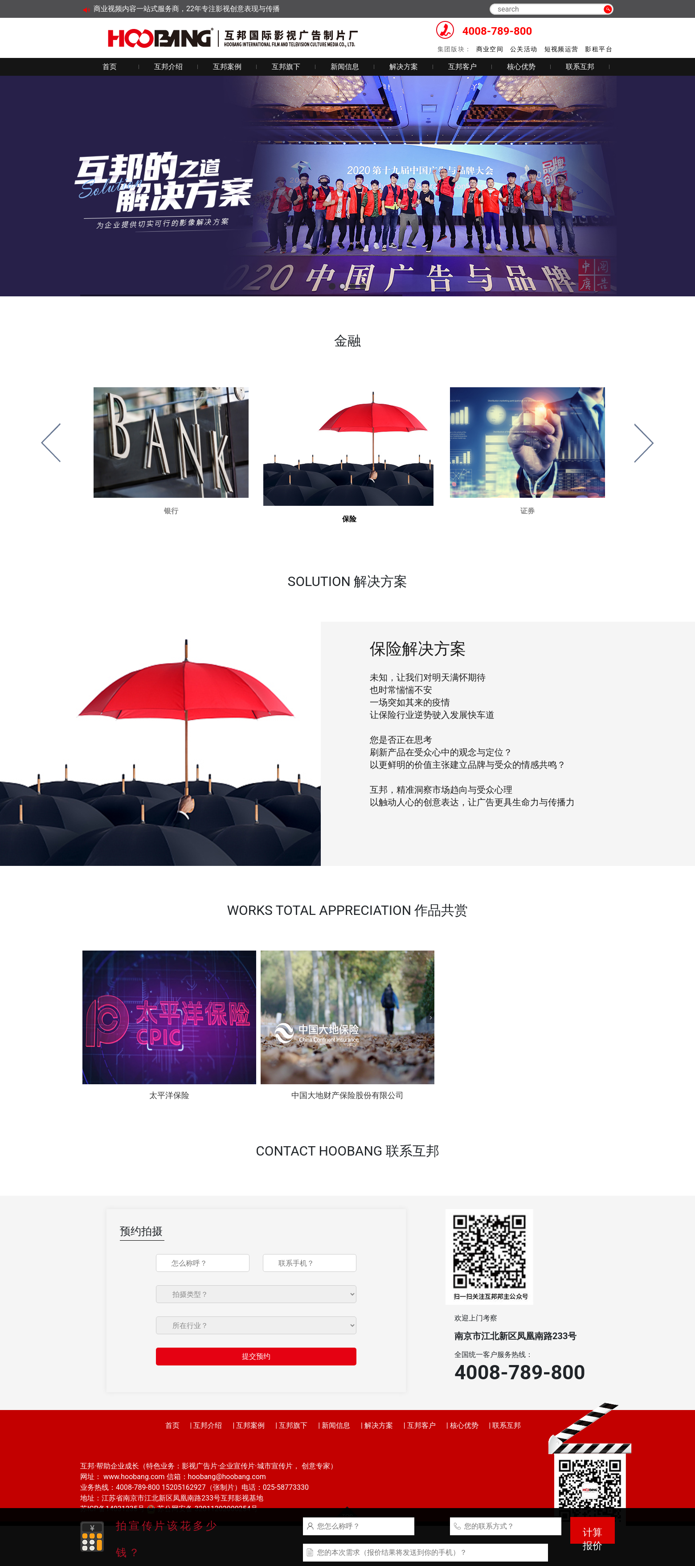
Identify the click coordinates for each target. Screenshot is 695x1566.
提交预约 (256, 1356)
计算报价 (592, 1535)
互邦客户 (462, 66)
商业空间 (490, 49)
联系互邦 (580, 66)
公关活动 (524, 49)
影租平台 (599, 49)
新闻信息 (345, 66)
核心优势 (521, 66)
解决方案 (403, 66)
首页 (109, 66)
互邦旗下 (286, 66)
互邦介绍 (168, 66)
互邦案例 (227, 66)
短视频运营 (561, 49)
